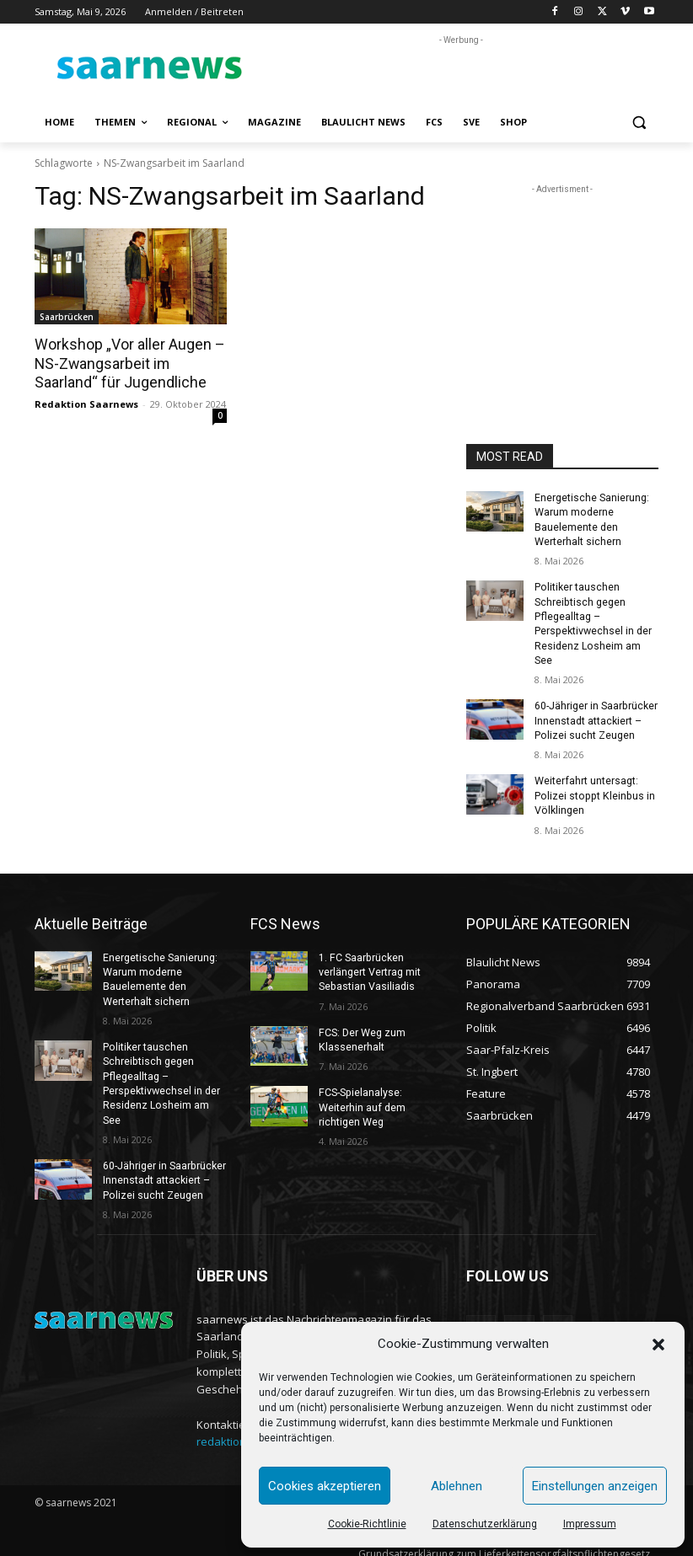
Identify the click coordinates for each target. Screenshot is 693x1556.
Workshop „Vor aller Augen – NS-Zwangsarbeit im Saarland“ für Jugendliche (126, 363)
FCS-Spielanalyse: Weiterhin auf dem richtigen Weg (362, 1097)
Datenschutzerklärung (484, 1524)
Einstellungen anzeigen (595, 1486)
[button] (658, 1344)
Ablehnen (456, 1486)
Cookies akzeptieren (324, 1486)
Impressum (589, 1524)
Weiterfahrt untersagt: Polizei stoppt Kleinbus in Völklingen (592, 789)
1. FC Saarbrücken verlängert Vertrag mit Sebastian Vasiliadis (370, 964)
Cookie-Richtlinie (367, 1524)
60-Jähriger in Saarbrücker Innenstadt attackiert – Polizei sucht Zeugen (596, 716)
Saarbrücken (67, 317)
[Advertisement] (461, 74)
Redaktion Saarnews (86, 402)
